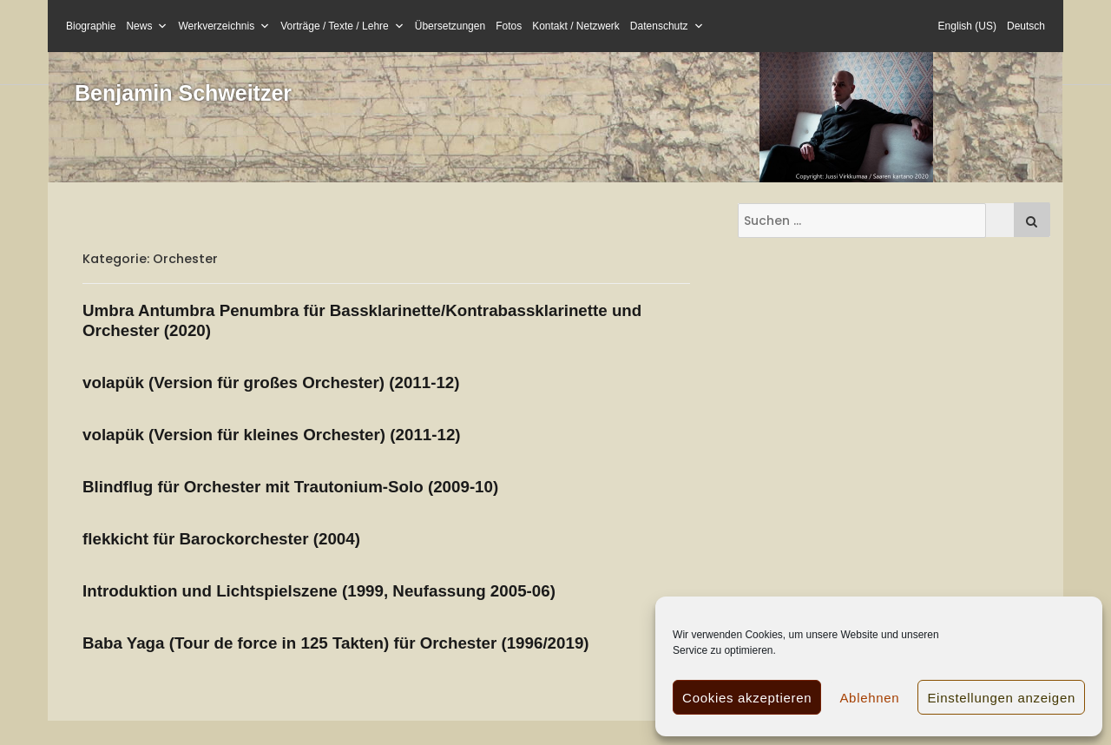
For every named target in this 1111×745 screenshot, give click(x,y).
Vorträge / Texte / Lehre (342, 26)
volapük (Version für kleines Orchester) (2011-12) (271, 434)
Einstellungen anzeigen (1001, 697)
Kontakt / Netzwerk (576, 26)
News (147, 26)
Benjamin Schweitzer (183, 93)
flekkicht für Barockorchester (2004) (221, 539)
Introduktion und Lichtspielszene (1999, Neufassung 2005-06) (319, 591)
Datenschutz (667, 26)
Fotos (509, 26)
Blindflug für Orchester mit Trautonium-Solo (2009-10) (290, 487)
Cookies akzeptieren (747, 697)
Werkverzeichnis (224, 26)
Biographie (90, 26)
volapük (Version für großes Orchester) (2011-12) (271, 382)
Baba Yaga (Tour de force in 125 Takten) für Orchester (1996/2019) (335, 643)
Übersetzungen (450, 26)
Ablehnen (869, 697)
